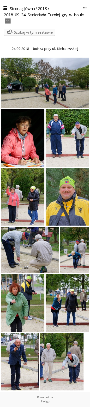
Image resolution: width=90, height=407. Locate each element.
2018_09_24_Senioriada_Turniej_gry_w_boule (44, 15)
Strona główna (22, 8)
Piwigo (45, 401)
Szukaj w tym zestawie (33, 32)
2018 (42, 8)
